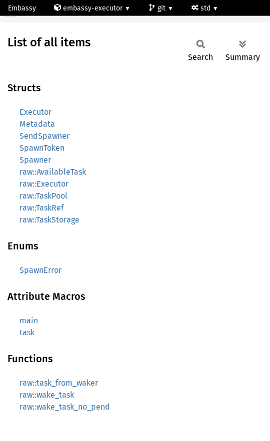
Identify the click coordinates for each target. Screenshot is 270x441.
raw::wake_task (47, 395)
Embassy (22, 8)
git (158, 8)
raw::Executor (44, 184)
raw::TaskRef (42, 208)
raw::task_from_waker (59, 383)
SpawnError (41, 270)
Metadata (37, 124)
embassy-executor (89, 8)
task (27, 332)
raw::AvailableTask (53, 172)
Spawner (35, 160)
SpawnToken (42, 148)
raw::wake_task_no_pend (65, 407)
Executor (36, 112)
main (29, 320)
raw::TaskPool (44, 196)
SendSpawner (45, 136)
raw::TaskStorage (50, 219)
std (202, 8)
